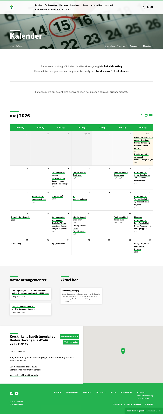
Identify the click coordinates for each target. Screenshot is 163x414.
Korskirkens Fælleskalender (112, 71)
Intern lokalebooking (145, 395)
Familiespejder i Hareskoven (121, 173)
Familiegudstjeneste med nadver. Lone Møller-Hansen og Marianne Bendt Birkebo (143, 143)
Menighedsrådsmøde (20, 217)
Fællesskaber (51, 5)
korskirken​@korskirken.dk (24, 375)
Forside (38, 5)
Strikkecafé (57, 196)
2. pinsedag (16, 244)
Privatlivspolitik (16, 404)
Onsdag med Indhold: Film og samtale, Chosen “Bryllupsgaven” (59, 224)
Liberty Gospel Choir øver (79, 173)
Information (96, 5)
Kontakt (70, 9)
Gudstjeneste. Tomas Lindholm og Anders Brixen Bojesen (141, 200)
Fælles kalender (143, 398)
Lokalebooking (113, 66)
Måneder (148, 46)
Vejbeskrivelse (71, 342)
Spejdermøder (58, 172)
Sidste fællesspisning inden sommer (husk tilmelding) (60, 179)
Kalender (63, 5)
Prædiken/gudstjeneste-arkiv (49, 9)
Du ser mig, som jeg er (71, 290)
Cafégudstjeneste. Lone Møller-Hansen (142, 246)
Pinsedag (138, 217)
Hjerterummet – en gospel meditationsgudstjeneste (23, 307)
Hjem (12, 46)
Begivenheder (110, 46)
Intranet (109, 5)
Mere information (69, 336)
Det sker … (75, 5)
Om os (85, 5)
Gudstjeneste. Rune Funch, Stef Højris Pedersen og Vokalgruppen (142, 224)
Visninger (122, 46)
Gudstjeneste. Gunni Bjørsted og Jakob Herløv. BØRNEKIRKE (142, 176)
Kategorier (136, 46)
